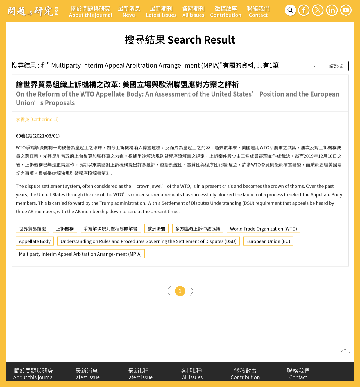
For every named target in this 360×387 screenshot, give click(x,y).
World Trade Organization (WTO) (263, 230)
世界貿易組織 (32, 230)
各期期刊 (193, 11)
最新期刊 (161, 11)
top (345, 354)
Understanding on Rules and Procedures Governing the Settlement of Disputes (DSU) (148, 243)
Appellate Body (35, 243)
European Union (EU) (268, 243)
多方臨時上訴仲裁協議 (197, 230)
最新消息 (129, 11)
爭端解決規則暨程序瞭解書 (111, 230)
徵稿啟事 (225, 11)
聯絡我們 (258, 11)
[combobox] (327, 66)
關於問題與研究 (90, 11)
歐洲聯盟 (157, 230)
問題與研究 (33, 11)
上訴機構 (65, 230)
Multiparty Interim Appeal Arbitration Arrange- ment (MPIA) (80, 255)
